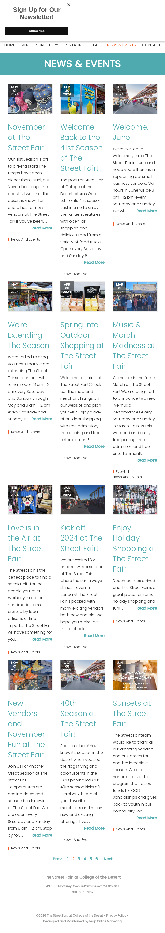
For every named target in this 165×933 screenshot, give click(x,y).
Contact (151, 45)
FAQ (97, 45)
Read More (41, 228)
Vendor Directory (40, 45)
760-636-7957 (82, 892)
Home (9, 45)
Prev (57, 859)
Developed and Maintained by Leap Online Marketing (82, 921)
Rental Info (76, 45)
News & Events (121, 45)
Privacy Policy (116, 915)
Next (108, 859)
